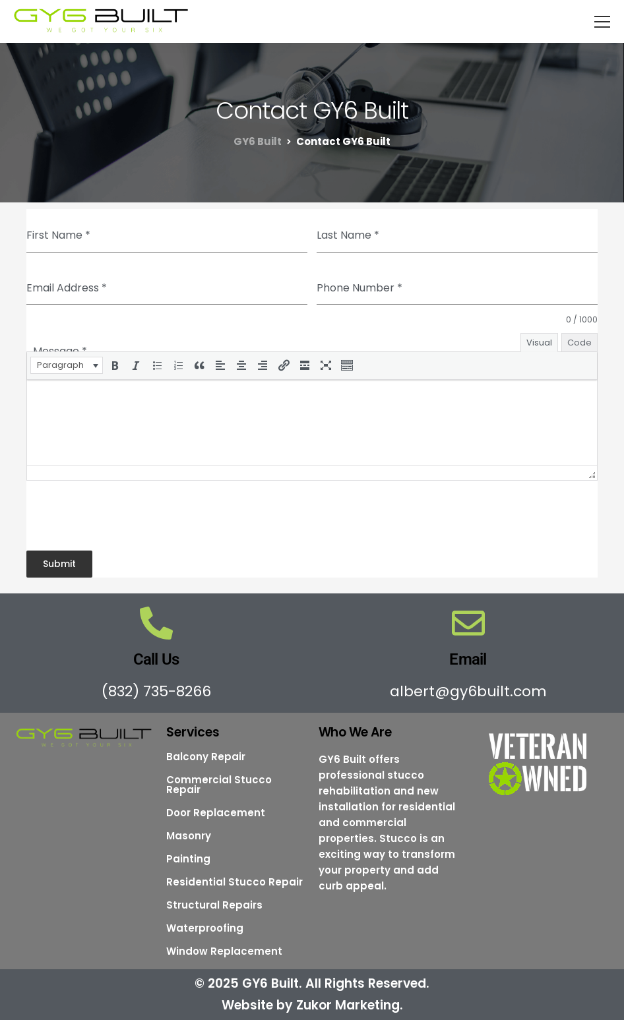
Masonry (188, 836)
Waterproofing (204, 928)
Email (467, 659)
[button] (66, 365)
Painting (188, 859)
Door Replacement (215, 813)
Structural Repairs (214, 905)
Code (579, 342)
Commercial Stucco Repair (219, 784)
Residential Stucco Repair (234, 882)
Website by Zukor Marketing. (312, 1005)
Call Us (156, 659)
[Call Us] (156, 623)
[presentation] (66, 365)
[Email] (468, 623)
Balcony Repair (205, 757)
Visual (539, 342)
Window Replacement (224, 951)
